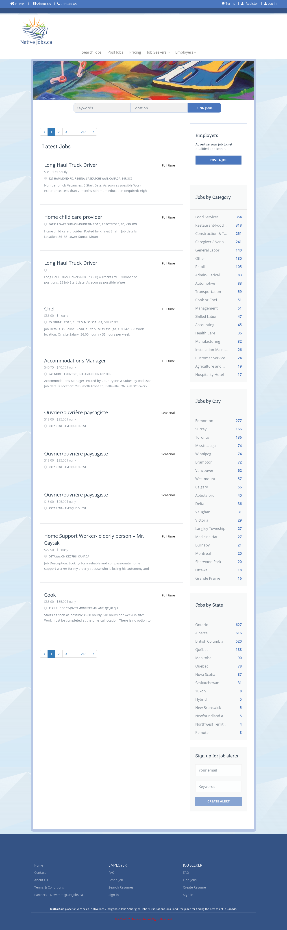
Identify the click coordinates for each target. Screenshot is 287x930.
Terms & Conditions (49, 887)
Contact (40, 872)
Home (17, 3)
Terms (228, 3)
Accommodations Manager (75, 360)
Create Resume (194, 887)
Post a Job (218, 160)
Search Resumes (121, 887)
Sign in (114, 895)
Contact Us (67, 4)
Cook (50, 594)
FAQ (112, 872)
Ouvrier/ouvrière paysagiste (76, 412)
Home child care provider (73, 216)
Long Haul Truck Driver (70, 164)
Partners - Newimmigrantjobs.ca (58, 895)
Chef (49, 308)
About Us (42, 4)
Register (249, 3)
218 (83, 132)
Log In (270, 3)
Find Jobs (205, 108)
